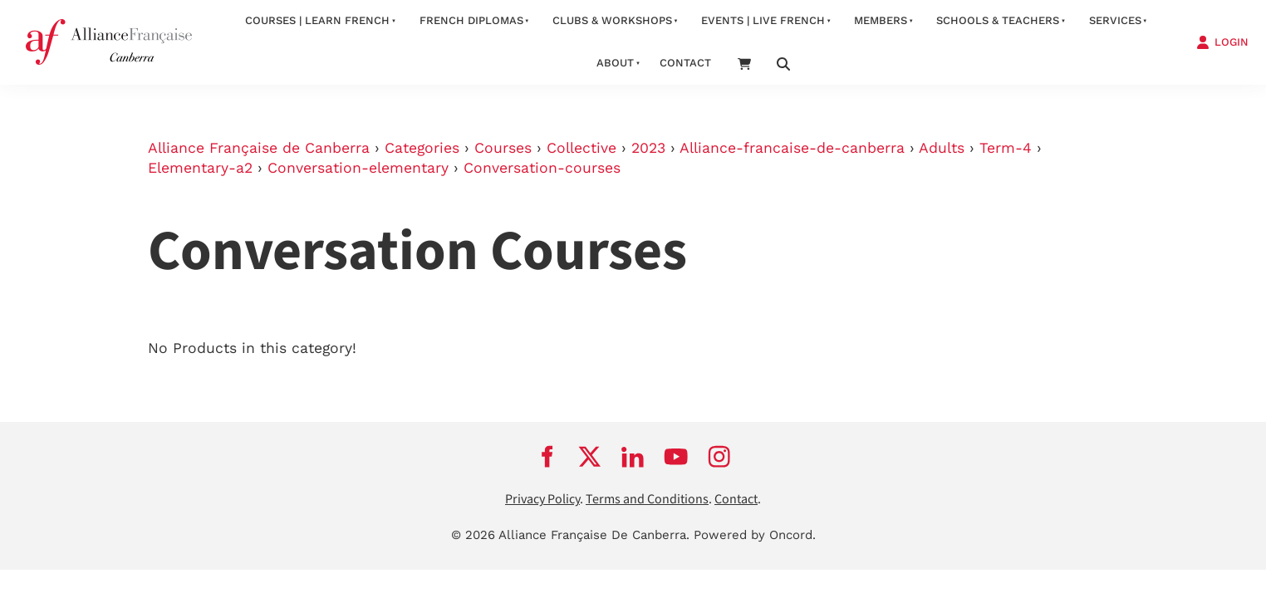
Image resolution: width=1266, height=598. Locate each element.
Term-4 (1005, 148)
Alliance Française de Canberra (259, 148)
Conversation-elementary (358, 167)
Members (880, 20)
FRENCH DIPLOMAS (471, 20)
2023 (648, 148)
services (1115, 20)
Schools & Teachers (997, 20)
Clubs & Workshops (612, 20)
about (615, 62)
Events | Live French (763, 20)
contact (685, 62)
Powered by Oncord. (755, 534)
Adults (941, 148)
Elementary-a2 (200, 167)
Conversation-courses (542, 167)
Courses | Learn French (317, 20)
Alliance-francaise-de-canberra (792, 148)
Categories (422, 148)
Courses (503, 148)
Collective (581, 148)
